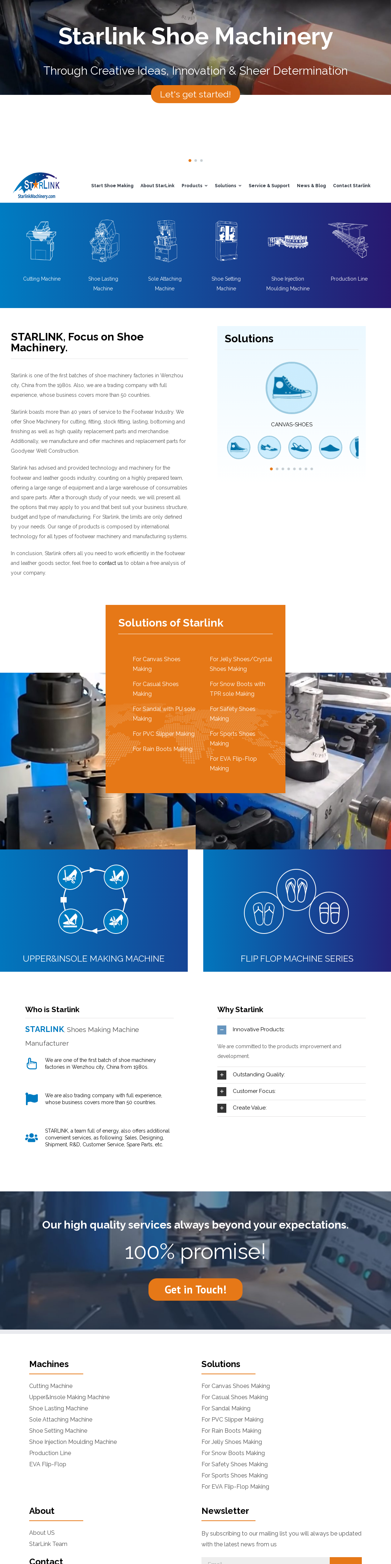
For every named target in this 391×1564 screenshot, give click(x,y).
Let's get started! (195, 94)
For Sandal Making (225, 1408)
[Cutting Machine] (41, 220)
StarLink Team (48, 1544)
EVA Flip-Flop (47, 1464)
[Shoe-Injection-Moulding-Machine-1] (287, 220)
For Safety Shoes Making (234, 1464)
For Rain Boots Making (162, 749)
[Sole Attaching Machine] (164, 220)
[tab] (291, 1030)
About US (42, 1533)
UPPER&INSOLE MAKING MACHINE (94, 958)
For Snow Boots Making (233, 1453)
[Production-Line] (349, 220)
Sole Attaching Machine (60, 1420)
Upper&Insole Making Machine (69, 1397)
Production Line (349, 279)
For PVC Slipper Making (164, 733)
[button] (189, 160)
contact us (111, 563)
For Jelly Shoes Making (231, 1442)
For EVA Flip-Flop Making (235, 1487)
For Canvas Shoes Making (235, 1386)
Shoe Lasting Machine (58, 1408)
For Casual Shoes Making (234, 1397)
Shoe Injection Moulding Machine (73, 1442)
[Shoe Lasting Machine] (103, 220)
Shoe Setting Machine (58, 1431)
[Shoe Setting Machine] (226, 220)
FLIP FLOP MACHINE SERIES (297, 958)
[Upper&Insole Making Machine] (94, 859)
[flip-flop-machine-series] (297, 859)
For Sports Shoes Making (234, 1476)
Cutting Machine (42, 279)
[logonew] (36, 175)
